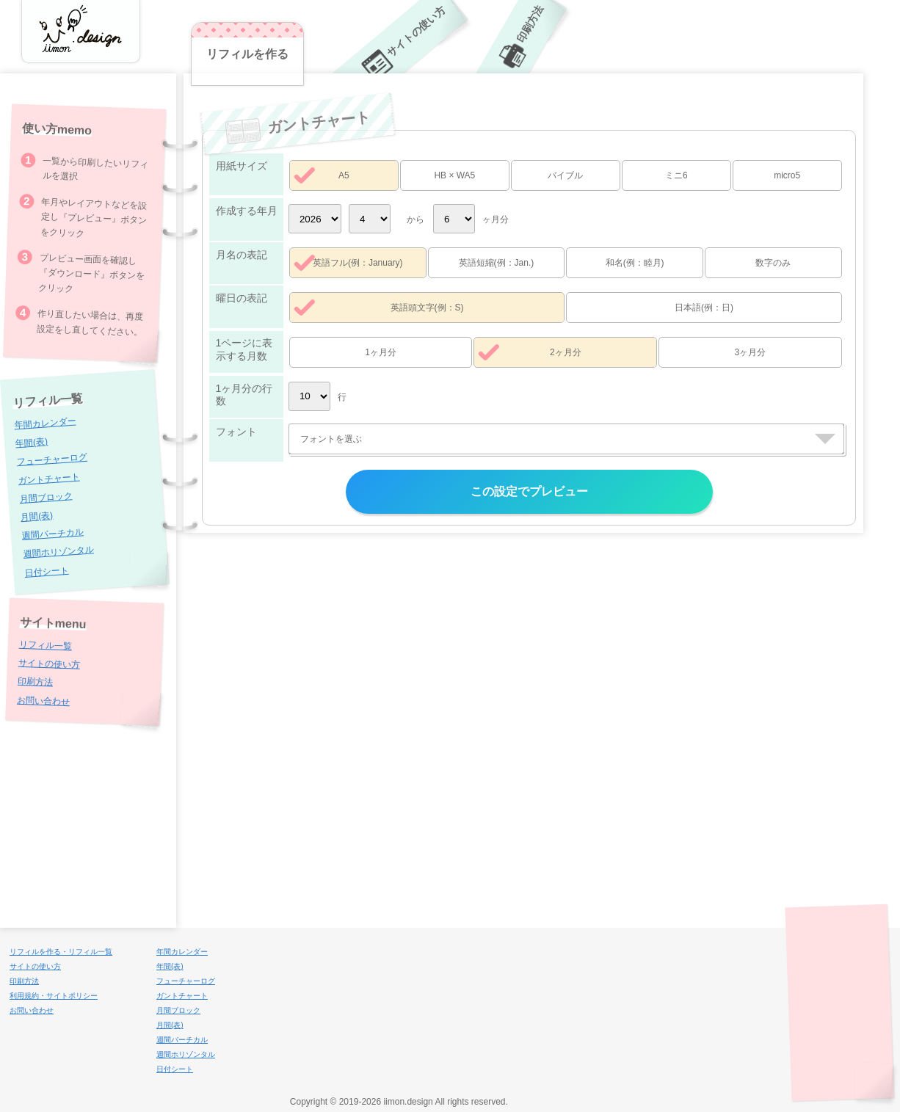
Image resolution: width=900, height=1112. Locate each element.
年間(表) (31, 442)
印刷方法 (35, 682)
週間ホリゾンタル (58, 552)
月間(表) (37, 516)
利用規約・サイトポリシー (54, 996)
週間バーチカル (52, 533)
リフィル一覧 (45, 645)
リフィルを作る (247, 54)
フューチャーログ (51, 460)
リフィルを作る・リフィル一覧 (61, 952)
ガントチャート (49, 478)
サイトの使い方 (49, 664)
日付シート (46, 571)
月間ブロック (46, 497)
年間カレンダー (45, 423)
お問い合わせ (43, 700)
